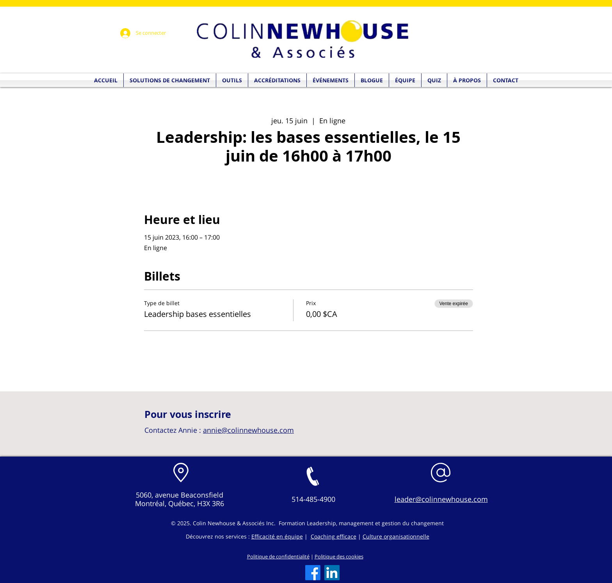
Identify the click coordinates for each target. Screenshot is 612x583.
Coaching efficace (333, 536)
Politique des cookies (339, 556)
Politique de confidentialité (278, 556)
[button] (434, 80)
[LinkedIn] (332, 572)
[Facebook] (312, 572)
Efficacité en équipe (277, 536)
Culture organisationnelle (396, 536)
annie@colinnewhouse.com (248, 430)
